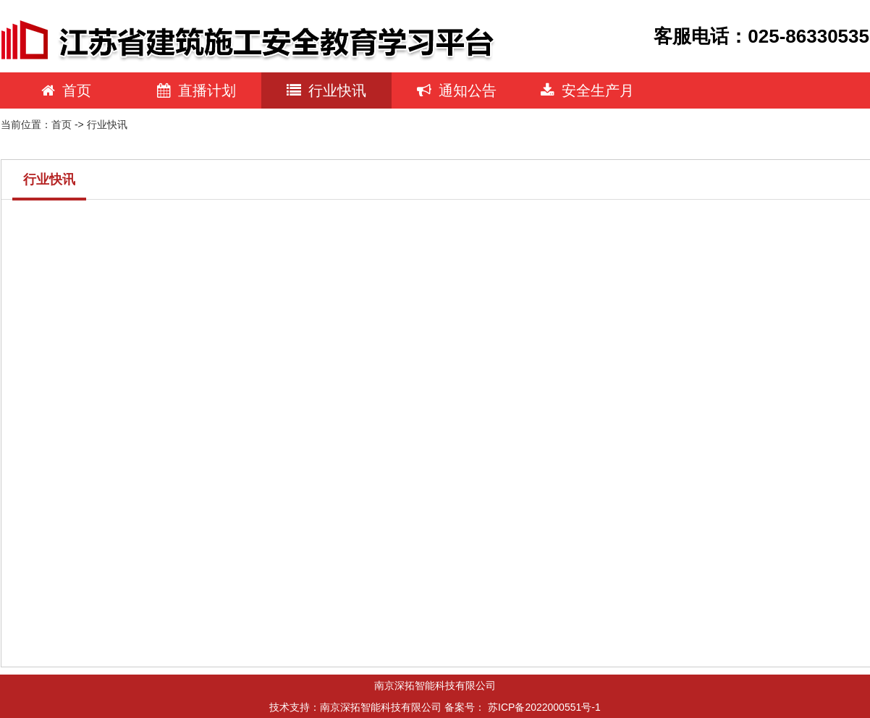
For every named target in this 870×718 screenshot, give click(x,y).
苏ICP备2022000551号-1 (544, 707)
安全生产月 (587, 90)
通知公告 (457, 90)
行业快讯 (326, 90)
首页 (66, 90)
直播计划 (196, 90)
